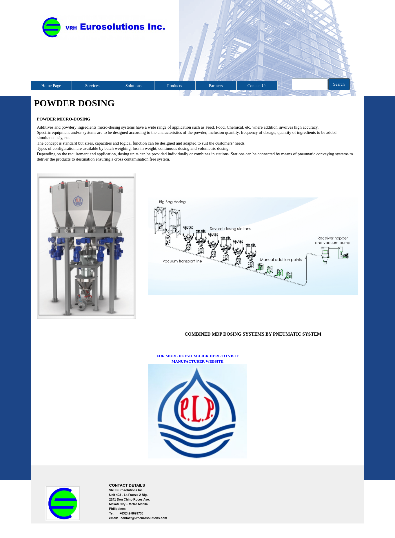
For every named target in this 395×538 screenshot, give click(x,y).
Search (339, 84)
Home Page (51, 85)
